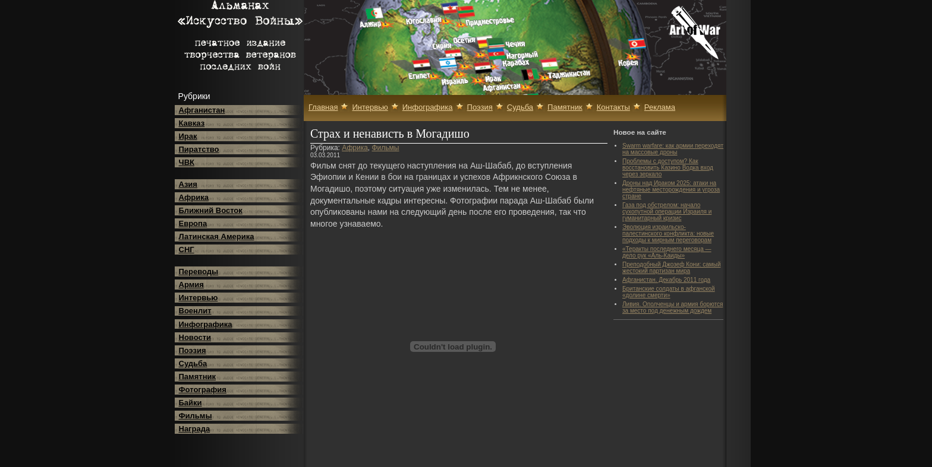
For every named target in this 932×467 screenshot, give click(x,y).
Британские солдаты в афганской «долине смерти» (668, 291)
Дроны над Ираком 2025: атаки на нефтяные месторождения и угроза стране (671, 189)
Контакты (613, 107)
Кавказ (192, 123)
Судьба (193, 363)
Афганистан (202, 110)
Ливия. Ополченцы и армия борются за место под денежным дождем (672, 307)
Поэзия (192, 350)
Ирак (188, 136)
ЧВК (186, 162)
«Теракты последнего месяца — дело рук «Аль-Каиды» (666, 252)
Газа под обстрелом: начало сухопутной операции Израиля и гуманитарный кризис (666, 211)
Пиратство (199, 149)
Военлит (195, 310)
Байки (190, 402)
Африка (194, 197)
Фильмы (195, 415)
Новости (195, 337)
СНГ (186, 249)
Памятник (197, 376)
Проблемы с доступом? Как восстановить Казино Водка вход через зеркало (667, 167)
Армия (191, 284)
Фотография (202, 389)
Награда (194, 428)
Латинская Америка (216, 236)
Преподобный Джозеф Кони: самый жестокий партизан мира (671, 267)
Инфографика (205, 324)
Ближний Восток (211, 210)
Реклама (659, 107)
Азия (188, 184)
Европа (193, 223)
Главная (323, 107)
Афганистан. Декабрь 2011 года (666, 280)
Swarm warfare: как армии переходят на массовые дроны (672, 148)
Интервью (198, 297)
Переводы (199, 271)
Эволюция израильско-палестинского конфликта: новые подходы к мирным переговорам (668, 233)
